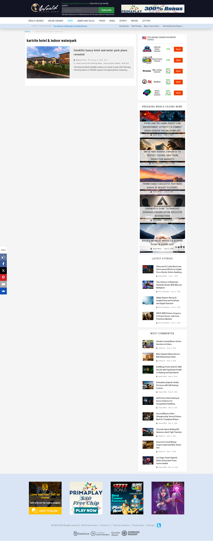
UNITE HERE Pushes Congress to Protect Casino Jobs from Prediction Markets (162, 156)
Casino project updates (112, 64)
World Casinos (36, 21)
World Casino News (89, 525)
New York (125, 64)
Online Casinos (55, 21)
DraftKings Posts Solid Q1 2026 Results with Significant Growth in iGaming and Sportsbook (169, 370)
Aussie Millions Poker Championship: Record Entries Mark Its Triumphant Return (168, 417)
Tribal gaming (136, 26)
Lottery (146, 21)
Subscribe (106, 10)
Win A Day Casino (157, 71)
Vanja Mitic (157, 135)
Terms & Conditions (121, 525)
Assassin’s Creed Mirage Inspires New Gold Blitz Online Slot (168, 445)
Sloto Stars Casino (157, 93)
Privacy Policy (138, 525)
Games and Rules (86, 21)
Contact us (105, 525)
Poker (102, 21)
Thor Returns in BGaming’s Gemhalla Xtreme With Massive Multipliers (79, 26)
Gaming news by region (172, 26)
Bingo (112, 21)
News (70, 21)
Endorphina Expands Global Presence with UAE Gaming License (167, 385)
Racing (134, 21)
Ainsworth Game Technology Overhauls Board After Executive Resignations (162, 213)
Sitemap (150, 525)
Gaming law (124, 26)
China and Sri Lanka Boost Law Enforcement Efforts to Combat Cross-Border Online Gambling (162, 127)
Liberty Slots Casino (157, 49)
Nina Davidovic (157, 164)
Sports (123, 21)
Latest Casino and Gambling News (89, 64)
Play (178, 49)
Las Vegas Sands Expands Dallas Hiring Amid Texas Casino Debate (166, 461)
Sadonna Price (80, 60)
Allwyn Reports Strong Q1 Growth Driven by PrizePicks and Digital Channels (167, 301)
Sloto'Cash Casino (157, 60)
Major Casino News (151, 26)
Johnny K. (162, 348)
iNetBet (157, 82)
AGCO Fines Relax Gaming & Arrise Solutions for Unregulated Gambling (167, 401)
